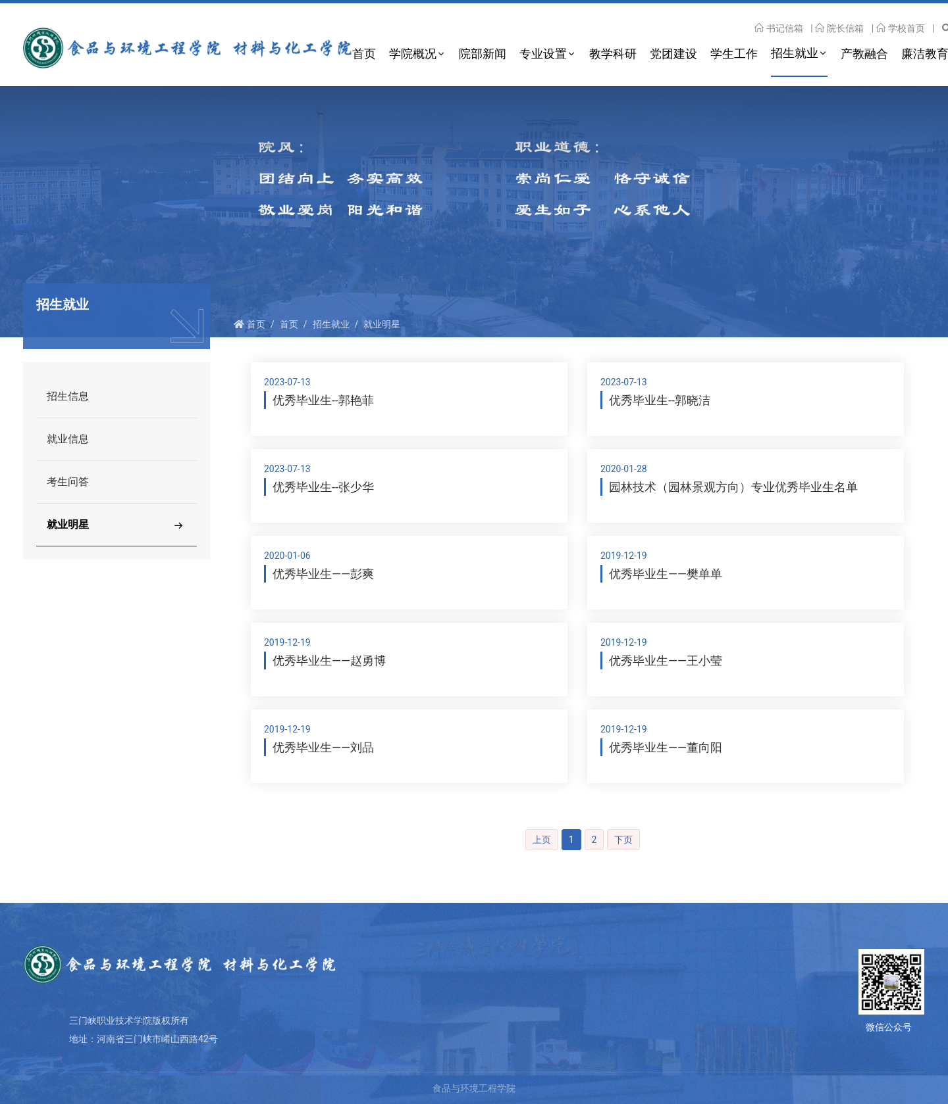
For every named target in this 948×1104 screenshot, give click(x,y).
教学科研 (613, 53)
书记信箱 (778, 28)
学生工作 (734, 53)
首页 (364, 53)
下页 (623, 839)
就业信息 (68, 439)
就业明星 (381, 324)
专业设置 (543, 53)
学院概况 (412, 53)
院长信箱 (839, 28)
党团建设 (673, 53)
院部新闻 (482, 53)
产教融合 (864, 53)
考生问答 (68, 481)
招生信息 (68, 396)
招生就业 (794, 53)
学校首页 (900, 28)
